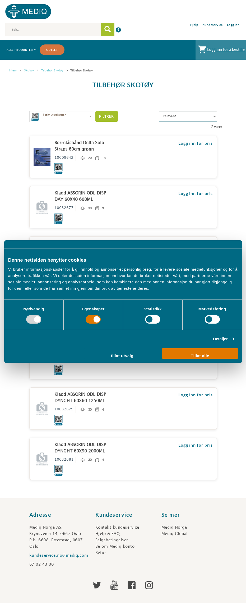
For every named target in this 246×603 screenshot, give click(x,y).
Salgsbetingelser (111, 540)
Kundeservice (212, 25)
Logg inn (233, 25)
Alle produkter (21, 50)
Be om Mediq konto (115, 546)
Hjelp (194, 25)
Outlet (52, 49)
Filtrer (106, 116)
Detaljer (220, 339)
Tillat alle (200, 355)
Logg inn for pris (195, 143)
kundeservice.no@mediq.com (58, 555)
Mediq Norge (174, 527)
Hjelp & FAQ (107, 534)
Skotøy (29, 70)
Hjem (13, 70)
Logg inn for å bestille (221, 50)
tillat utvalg (122, 355)
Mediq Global (174, 534)
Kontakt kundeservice (117, 527)
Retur (100, 553)
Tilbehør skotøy (52, 70)
